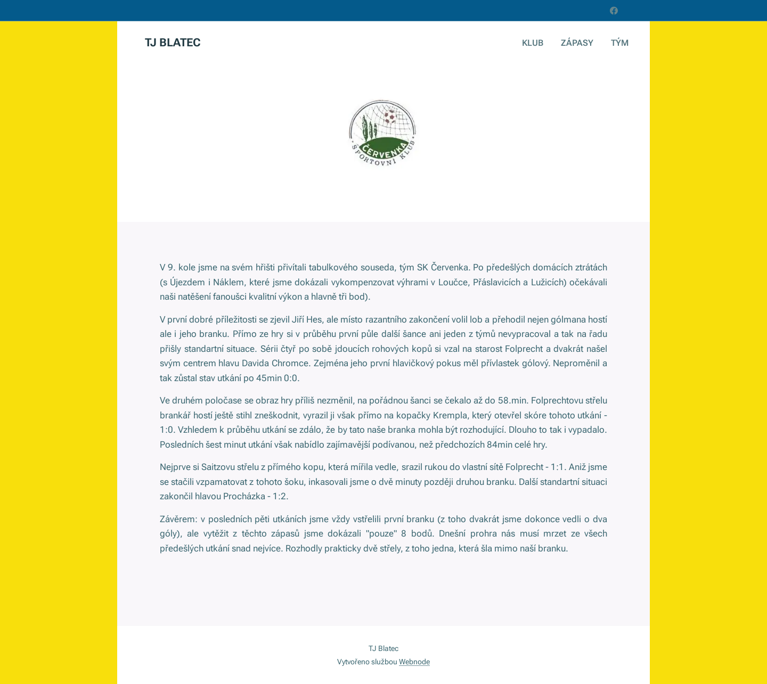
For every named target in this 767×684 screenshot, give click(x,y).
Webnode (414, 661)
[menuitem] (540, 43)
